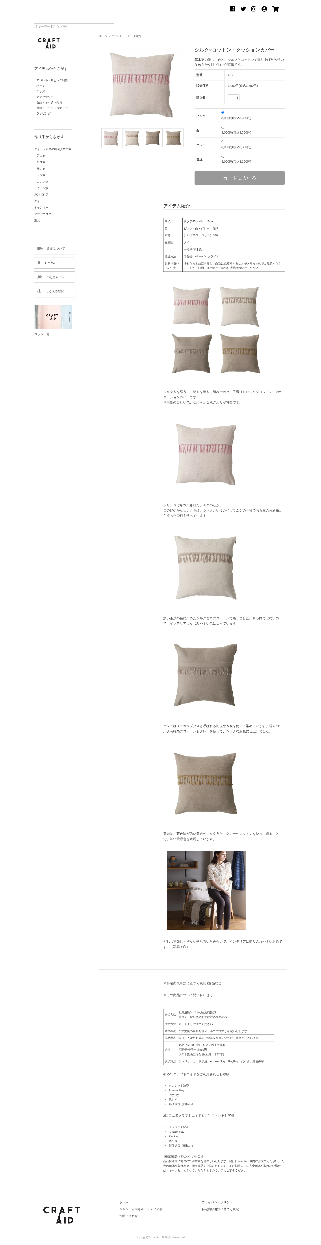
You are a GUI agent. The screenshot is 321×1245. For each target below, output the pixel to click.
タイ (37, 201)
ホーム (103, 36)
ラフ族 (41, 175)
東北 (37, 220)
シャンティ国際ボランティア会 (140, 1209)
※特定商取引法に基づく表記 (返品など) (193, 983)
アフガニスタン (44, 214)
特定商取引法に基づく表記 (220, 1209)
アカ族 (41, 155)
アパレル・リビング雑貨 (126, 36)
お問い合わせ (128, 1216)
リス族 (41, 162)
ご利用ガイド (53, 277)
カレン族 (42, 181)
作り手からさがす (49, 137)
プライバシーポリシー (217, 1202)
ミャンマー (41, 207)
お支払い (49, 262)
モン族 (41, 168)
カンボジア (41, 194)
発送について (54, 248)
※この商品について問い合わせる (188, 995)
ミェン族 (42, 188)
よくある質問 (53, 291)
